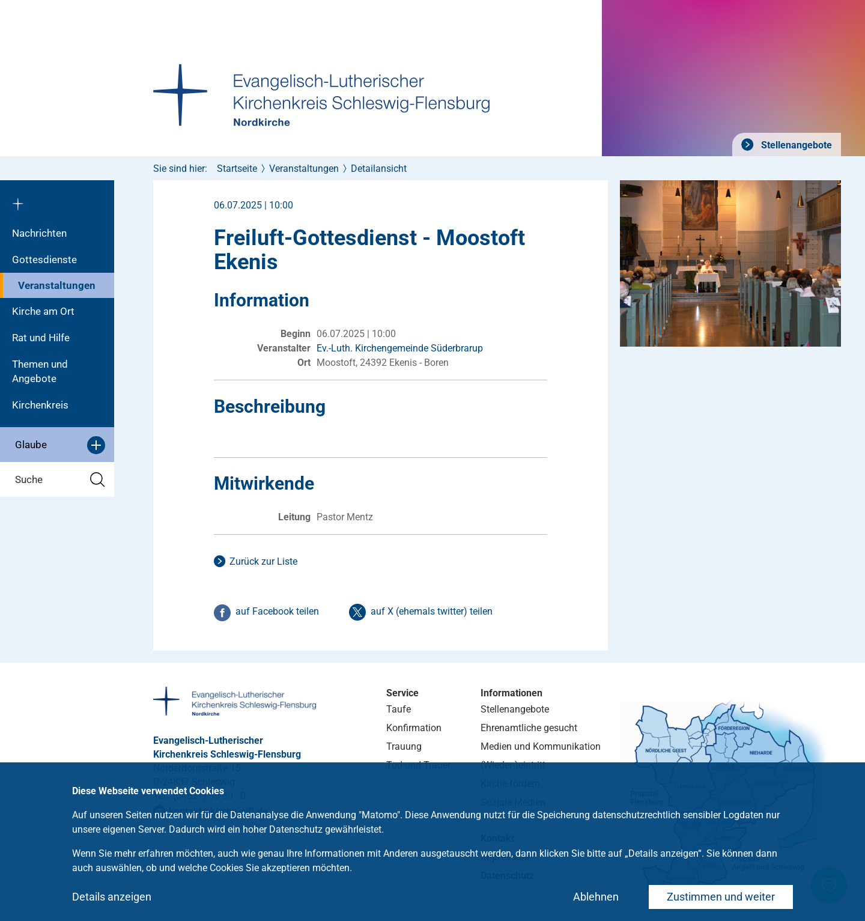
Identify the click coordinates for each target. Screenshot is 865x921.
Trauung (404, 746)
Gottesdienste (44, 260)
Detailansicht (379, 168)
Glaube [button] (60, 445)
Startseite (237, 168)
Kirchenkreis (40, 405)
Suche (60, 479)
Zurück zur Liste (263, 561)
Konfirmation (414, 728)
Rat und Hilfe (41, 338)
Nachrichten (39, 233)
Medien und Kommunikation (541, 746)
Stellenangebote (795, 145)
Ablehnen (596, 896)
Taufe (398, 709)
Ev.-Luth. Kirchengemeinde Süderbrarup (400, 348)
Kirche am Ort (43, 311)
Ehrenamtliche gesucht (529, 728)
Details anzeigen (111, 896)
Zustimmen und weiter (721, 896)
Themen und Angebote (40, 371)
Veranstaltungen (57, 285)
